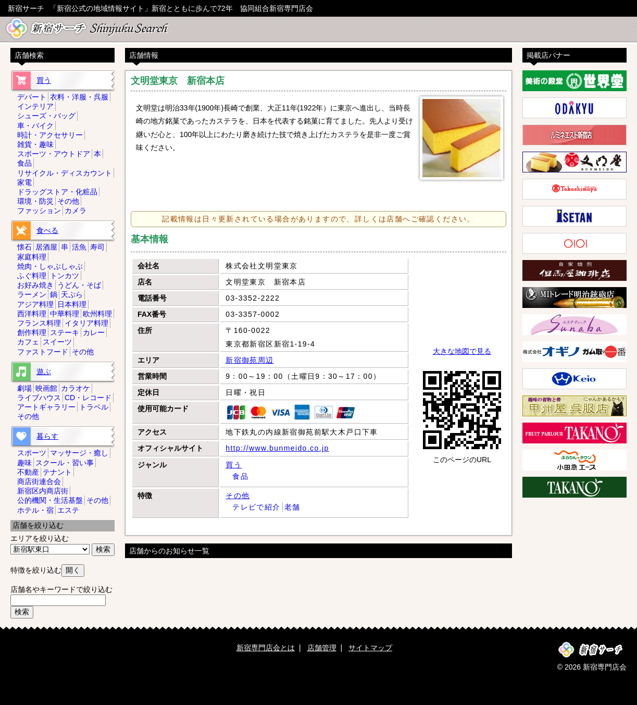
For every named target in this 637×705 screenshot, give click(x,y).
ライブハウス (39, 397)
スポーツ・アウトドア (53, 154)
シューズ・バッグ (46, 116)
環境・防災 (35, 201)
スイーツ (57, 342)
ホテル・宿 (35, 510)
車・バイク (35, 125)
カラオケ (75, 388)
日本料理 (71, 304)
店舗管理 (321, 648)
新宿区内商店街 (42, 491)
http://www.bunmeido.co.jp (277, 448)
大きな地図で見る (462, 351)
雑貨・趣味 (35, 144)
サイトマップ (370, 648)
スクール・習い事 (64, 463)
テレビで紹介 (256, 507)
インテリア (35, 106)
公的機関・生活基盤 (50, 500)
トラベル (93, 407)
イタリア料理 (86, 323)
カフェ (28, 342)
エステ (68, 510)
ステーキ (64, 332)
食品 (240, 476)
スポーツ (31, 453)
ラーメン (31, 294)
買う (234, 465)
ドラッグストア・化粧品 (57, 192)
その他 (237, 495)
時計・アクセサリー (50, 135)
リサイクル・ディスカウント (64, 173)
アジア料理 (35, 304)
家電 (24, 182)
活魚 (79, 247)
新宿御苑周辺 (249, 360)
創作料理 (31, 332)
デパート (31, 97)
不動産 (28, 472)
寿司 (97, 247)
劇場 (24, 388)
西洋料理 (31, 314)
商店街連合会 (39, 481)
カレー (94, 332)
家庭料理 (31, 257)
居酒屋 (46, 247)
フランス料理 (39, 323)
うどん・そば (79, 285)
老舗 (292, 507)
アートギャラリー (46, 407)
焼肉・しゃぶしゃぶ (50, 266)
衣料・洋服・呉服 (79, 97)
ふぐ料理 (31, 275)
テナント (57, 472)
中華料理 (64, 314)
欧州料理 (97, 314)
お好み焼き (35, 285)
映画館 (46, 388)
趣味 (24, 463)
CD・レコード (88, 397)
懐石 (24, 247)
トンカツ (64, 275)
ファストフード (42, 352)
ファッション (39, 210)
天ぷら (72, 294)
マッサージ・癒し (79, 453)
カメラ (75, 210)
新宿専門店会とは (265, 648)
